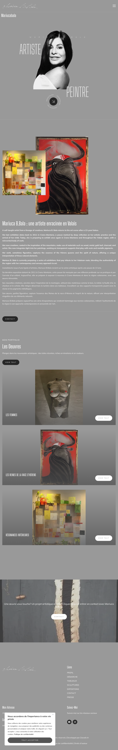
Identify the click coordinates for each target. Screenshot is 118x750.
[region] (30, 729)
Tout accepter (30, 740)
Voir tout (10, 362)
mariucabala (8, 15)
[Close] (53, 714)
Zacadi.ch (84, 737)
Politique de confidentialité (24, 734)
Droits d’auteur (80, 743)
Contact (10, 319)
